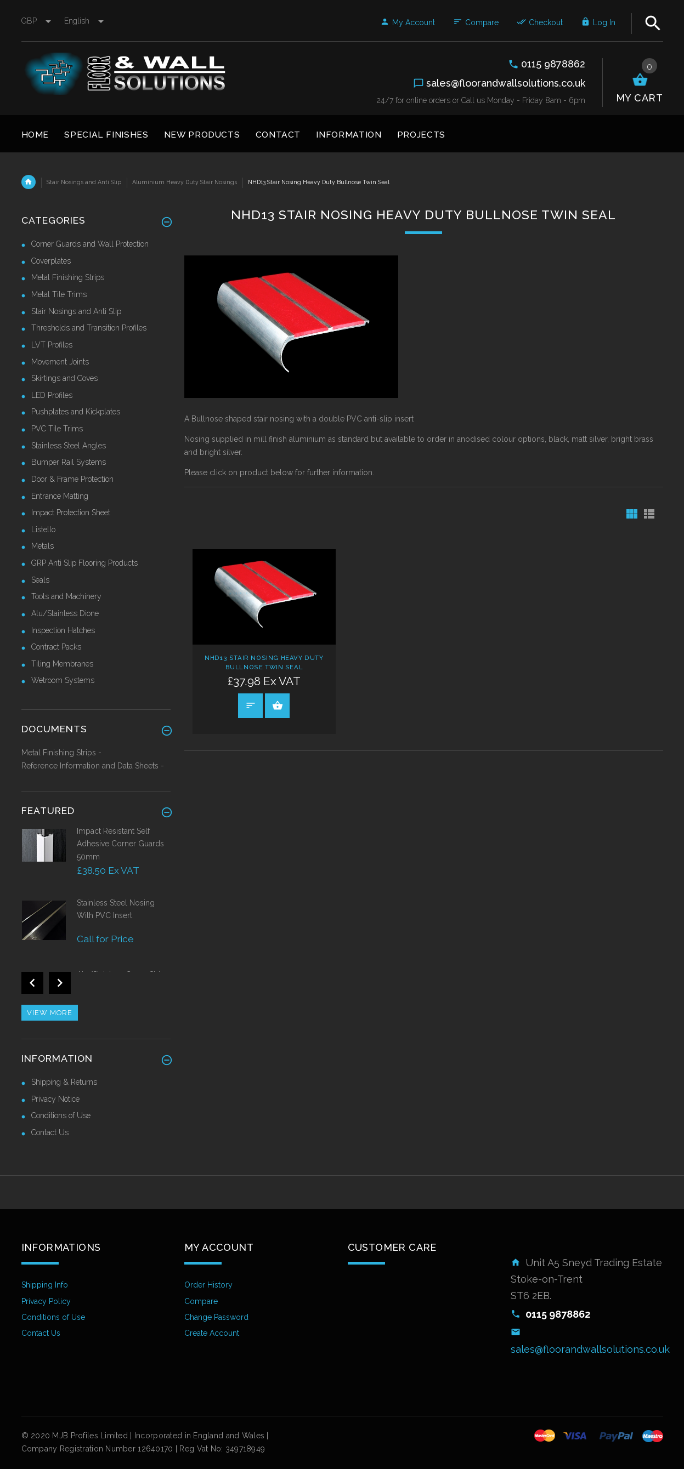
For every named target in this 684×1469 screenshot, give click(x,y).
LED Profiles (51, 395)
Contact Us (50, 1132)
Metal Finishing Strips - (61, 752)
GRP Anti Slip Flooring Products (84, 563)
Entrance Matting (59, 496)
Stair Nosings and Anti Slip (84, 182)
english (84, 20)
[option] (96, 861)
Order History (208, 1284)
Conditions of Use (61, 1115)
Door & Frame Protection (72, 479)
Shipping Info (44, 1284)
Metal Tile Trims (59, 294)
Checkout (540, 22)
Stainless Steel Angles (68, 445)
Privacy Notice (55, 1099)
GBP (37, 20)
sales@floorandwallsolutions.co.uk (590, 1349)
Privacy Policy (46, 1301)
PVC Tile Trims (57, 428)
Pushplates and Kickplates (75, 411)
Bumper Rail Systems (68, 462)
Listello (43, 529)
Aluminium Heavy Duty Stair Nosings (184, 182)
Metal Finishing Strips (67, 277)
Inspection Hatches (63, 630)
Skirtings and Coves (64, 378)
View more (49, 1013)
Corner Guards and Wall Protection (90, 244)
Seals (40, 580)
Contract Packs (56, 646)
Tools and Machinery (66, 596)
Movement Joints (60, 361)
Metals (42, 546)
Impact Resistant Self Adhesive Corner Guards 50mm (120, 844)
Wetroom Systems (62, 680)
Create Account (211, 1333)
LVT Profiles (51, 344)
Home (28, 182)
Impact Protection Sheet (70, 512)
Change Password (216, 1317)
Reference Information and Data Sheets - (92, 765)
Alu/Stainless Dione (65, 613)
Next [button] (60, 983)
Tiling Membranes (62, 663)
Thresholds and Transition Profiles (88, 327)
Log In (598, 22)
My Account (407, 22)
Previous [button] (32, 983)
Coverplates (51, 261)
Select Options (277, 705)
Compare (476, 22)
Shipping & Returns (64, 1082)
